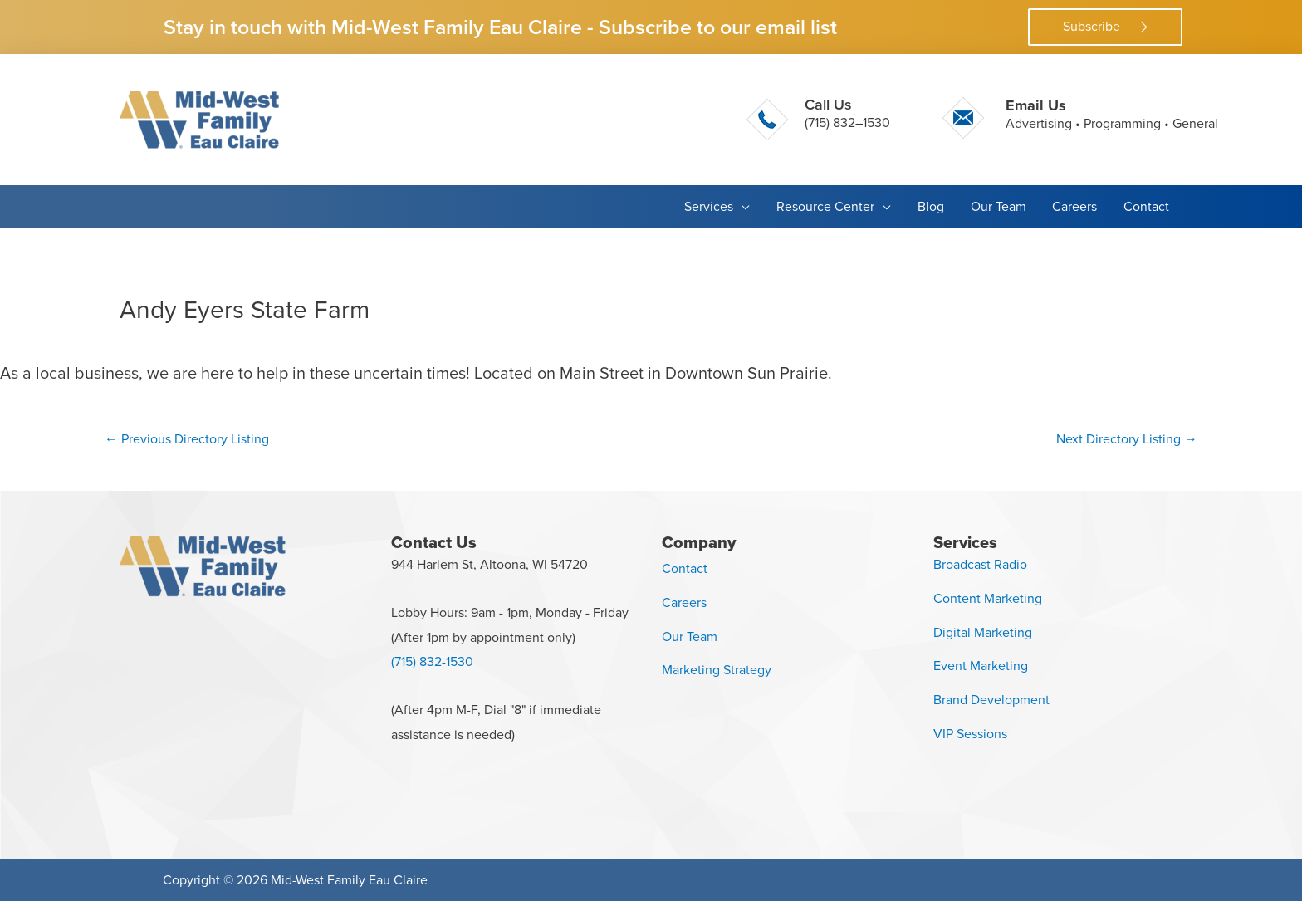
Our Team (689, 636)
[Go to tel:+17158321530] (818, 119)
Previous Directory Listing (187, 438)
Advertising (1039, 123)
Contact (684, 568)
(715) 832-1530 (432, 661)
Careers (684, 602)
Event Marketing (980, 665)
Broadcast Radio (980, 564)
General (1195, 123)
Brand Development (991, 699)
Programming (1122, 123)
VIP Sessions (970, 733)
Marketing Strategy (716, 669)
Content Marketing (987, 598)
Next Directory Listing (1126, 438)
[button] (1105, 27)
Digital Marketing (982, 632)
